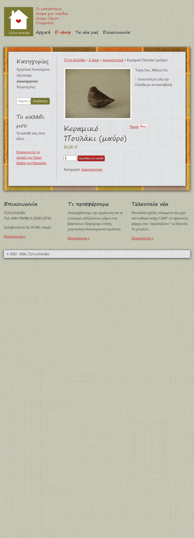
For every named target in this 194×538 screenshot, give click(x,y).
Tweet (134, 127)
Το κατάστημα (48, 9)
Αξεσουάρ (23, 75)
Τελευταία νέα (149, 204)
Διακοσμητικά (27, 81)
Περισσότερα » (15, 236)
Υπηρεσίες (44, 23)
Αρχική (42, 32)
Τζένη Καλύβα (18, 21)
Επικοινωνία (116, 32)
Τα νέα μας (86, 32)
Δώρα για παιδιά (51, 14)
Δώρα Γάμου (47, 18)
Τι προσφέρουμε (88, 204)
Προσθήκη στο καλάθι (91, 158)
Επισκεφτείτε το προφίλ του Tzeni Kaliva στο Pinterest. (31, 157)
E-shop (63, 32)
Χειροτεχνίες (25, 87)
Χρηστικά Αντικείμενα (32, 69)
